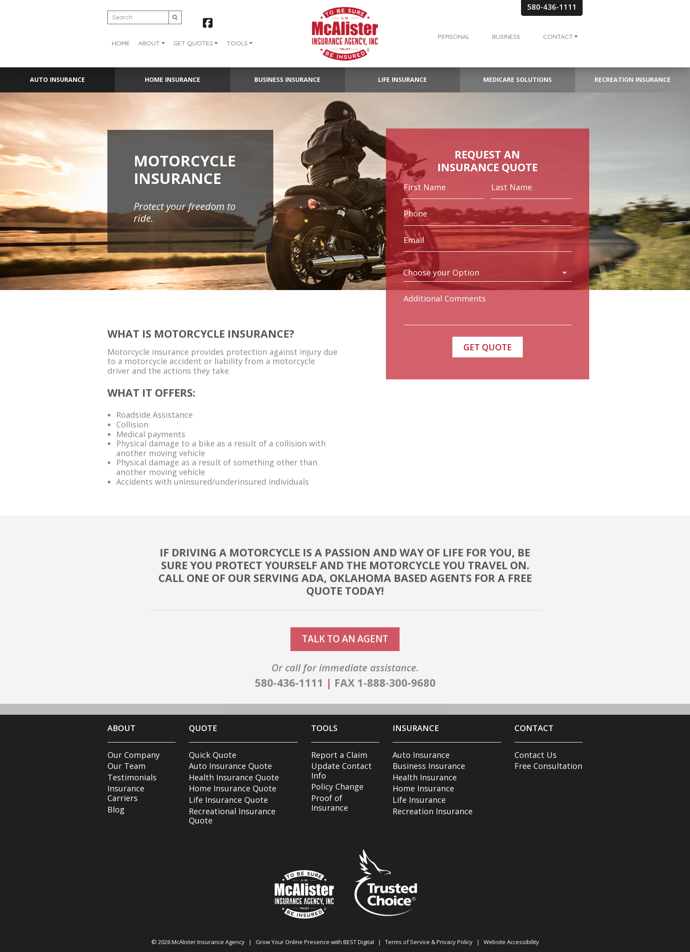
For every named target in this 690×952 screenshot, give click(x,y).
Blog (116, 809)
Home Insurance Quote (232, 788)
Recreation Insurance (633, 79)
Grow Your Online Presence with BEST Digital (315, 942)
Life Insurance (402, 79)
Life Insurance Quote (228, 799)
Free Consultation (548, 766)
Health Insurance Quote (234, 777)
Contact (558, 36)
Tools (237, 43)
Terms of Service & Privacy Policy (429, 942)
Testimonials (132, 777)
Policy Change (337, 786)
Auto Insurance (57, 79)
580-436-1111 (289, 694)
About (149, 43)
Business (506, 36)
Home (121, 43)
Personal (454, 36)
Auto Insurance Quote (230, 766)
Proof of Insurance (329, 803)
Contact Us (535, 755)
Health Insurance (425, 777)
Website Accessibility (511, 942)
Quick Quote (212, 755)
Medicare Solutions (517, 79)
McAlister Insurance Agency (208, 942)
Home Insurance (172, 79)
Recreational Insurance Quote (232, 816)
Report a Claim (339, 755)
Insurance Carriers (125, 793)
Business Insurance (287, 79)
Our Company (133, 755)
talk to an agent (345, 650)
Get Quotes (193, 43)
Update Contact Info (341, 771)
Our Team (126, 766)
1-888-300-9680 (396, 694)
